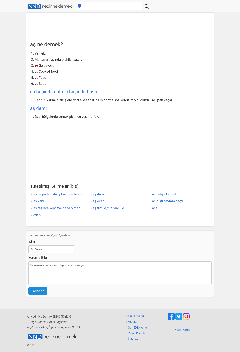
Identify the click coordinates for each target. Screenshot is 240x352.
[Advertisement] (120, 25)
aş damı (38, 108)
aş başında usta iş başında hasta (64, 92)
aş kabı (38, 201)
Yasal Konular (137, 333)
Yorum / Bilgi (38, 257)
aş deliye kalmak (164, 194)
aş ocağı (99, 201)
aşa (155, 208)
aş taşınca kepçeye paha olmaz (56, 208)
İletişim (133, 339)
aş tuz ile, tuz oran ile (108, 208)
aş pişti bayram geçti (167, 201)
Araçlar (133, 322)
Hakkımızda (136, 316)
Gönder (38, 291)
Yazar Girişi (182, 330)
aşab (36, 215)
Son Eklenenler (138, 327)
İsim (31, 242)
